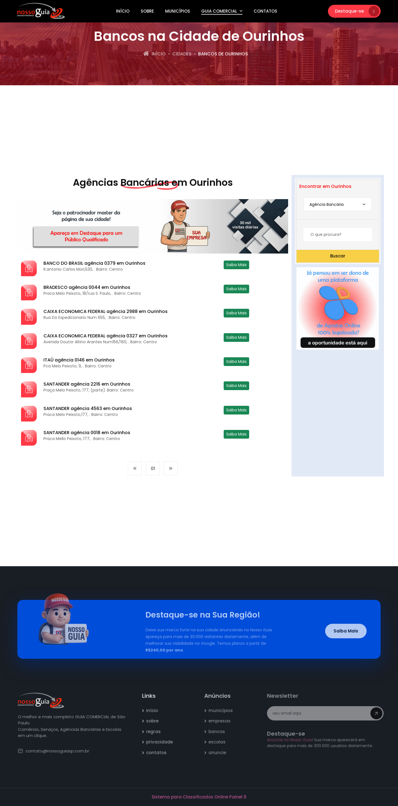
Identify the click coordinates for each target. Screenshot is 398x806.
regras (156, 731)
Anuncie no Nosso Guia (291, 740)
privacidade (162, 742)
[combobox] (338, 204)
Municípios (177, 11)
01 (153, 471)
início (155, 710)
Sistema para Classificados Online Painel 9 (199, 797)
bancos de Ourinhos (223, 54)
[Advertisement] (199, 130)
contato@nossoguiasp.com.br (56, 751)
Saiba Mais (236, 265)
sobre (155, 721)
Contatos (265, 11)
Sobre (147, 11)
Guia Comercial (221, 11)
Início (122, 11)
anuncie (220, 753)
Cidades (181, 54)
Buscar (337, 256)
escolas (219, 742)
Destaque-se (357, 11)
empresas (222, 721)
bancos (219, 731)
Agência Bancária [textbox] (326, 204)
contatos (159, 753)
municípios (223, 710)
